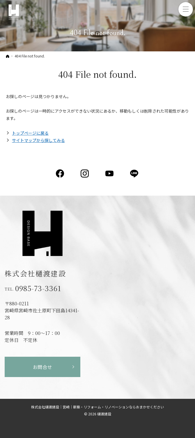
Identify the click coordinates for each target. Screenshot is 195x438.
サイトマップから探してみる (38, 140)
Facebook (60, 173)
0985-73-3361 (38, 288)
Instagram (85, 173)
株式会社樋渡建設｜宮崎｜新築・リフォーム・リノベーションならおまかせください (97, 406)
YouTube (109, 173)
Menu (185, 9)
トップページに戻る (30, 133)
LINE (134, 173)
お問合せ (42, 366)
